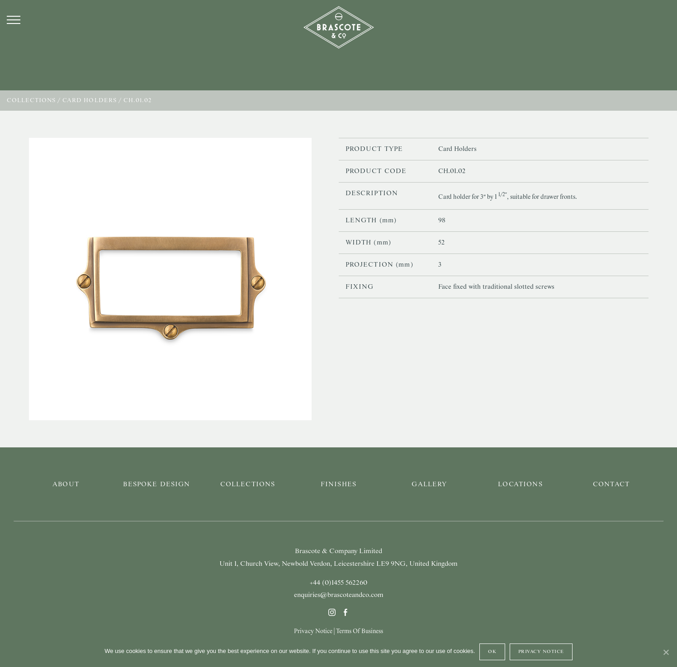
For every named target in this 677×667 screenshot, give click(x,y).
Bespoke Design (156, 484)
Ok (492, 651)
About (65, 484)
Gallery (429, 484)
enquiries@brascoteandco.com (338, 595)
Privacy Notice (313, 631)
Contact (611, 484)
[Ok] (665, 652)
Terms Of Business (359, 631)
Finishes (338, 484)
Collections (31, 100)
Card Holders (89, 100)
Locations (520, 484)
